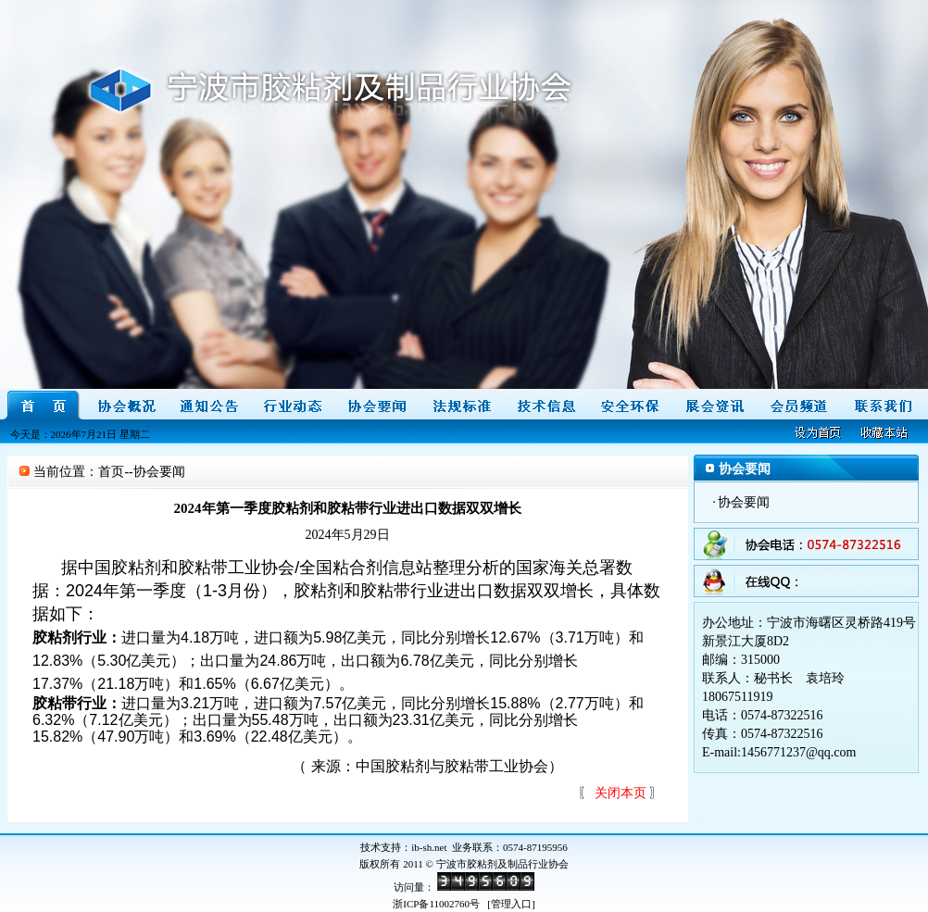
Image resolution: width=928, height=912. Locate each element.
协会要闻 (744, 502)
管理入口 (511, 903)
